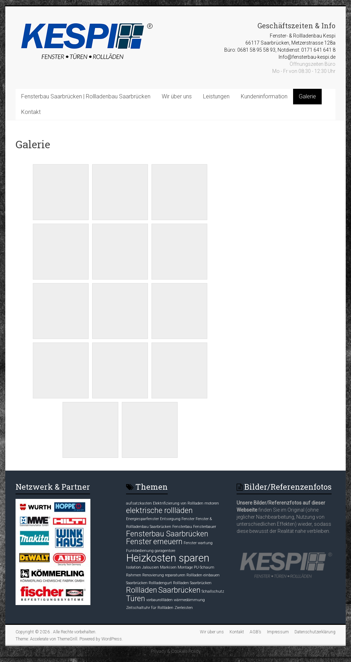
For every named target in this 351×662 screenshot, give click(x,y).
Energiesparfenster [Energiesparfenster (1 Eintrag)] (142, 519)
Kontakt (31, 112)
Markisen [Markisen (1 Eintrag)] (168, 567)
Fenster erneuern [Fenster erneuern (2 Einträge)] (154, 541)
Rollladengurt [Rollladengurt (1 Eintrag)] (160, 583)
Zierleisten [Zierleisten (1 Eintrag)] (183, 607)
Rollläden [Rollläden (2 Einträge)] (141, 590)
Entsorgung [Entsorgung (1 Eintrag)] (170, 519)
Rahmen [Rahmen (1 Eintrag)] (133, 575)
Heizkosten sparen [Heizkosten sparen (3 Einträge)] (167, 558)
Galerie (307, 96)
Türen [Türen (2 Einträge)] (135, 598)
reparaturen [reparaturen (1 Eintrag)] (175, 575)
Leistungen (216, 96)
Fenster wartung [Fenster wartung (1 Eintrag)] (198, 543)
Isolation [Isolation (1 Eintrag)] (133, 567)
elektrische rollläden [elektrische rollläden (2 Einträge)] (159, 510)
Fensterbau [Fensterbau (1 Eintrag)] (182, 526)
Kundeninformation (264, 96)
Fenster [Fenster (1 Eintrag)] (188, 519)
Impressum (278, 631)
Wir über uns (177, 96)
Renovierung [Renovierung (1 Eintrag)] (153, 575)
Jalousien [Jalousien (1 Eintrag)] (150, 567)
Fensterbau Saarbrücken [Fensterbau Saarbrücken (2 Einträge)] (167, 533)
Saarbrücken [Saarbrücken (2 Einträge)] (179, 590)
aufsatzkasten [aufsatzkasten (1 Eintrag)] (139, 503)
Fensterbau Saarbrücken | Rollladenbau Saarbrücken (85, 96)
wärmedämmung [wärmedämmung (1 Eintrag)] (189, 600)
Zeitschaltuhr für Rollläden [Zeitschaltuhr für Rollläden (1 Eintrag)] (149, 607)
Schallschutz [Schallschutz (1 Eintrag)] (213, 591)
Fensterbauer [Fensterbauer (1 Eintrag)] (204, 526)
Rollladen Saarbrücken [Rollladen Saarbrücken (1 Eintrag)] (192, 583)
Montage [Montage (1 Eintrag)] (185, 567)
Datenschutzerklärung (315, 631)
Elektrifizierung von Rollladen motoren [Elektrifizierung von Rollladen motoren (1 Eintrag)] (186, 503)
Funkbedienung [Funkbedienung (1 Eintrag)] (140, 550)
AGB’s (255, 631)
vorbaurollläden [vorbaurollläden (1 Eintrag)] (159, 600)
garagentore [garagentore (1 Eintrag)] (165, 550)
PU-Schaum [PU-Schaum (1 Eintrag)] (204, 567)
